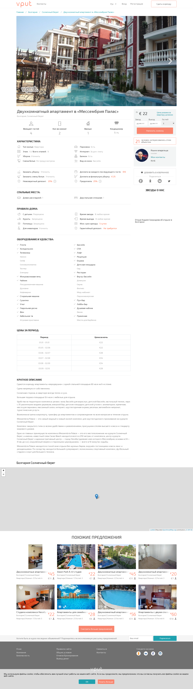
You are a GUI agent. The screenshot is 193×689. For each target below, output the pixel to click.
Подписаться (165, 638)
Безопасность (23, 655)
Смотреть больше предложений (96, 629)
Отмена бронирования (67, 655)
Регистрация (136, 4)
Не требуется (110, 228)
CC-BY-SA (189, 530)
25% (50, 181)
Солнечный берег (50, 12)
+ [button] (3, 471)
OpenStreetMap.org (169, 530)
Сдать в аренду (164, 4)
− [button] (3, 474)
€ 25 (113, 176)
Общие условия (63, 652)
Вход (124, 4)
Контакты (41, 4)
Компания (21, 652)
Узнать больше (106, 681)
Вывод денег (62, 659)
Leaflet (152, 530)
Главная (20, 12)
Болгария (32, 12)
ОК (87, 681)
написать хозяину (155, 130)
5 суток (103, 223)
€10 (124, 172)
